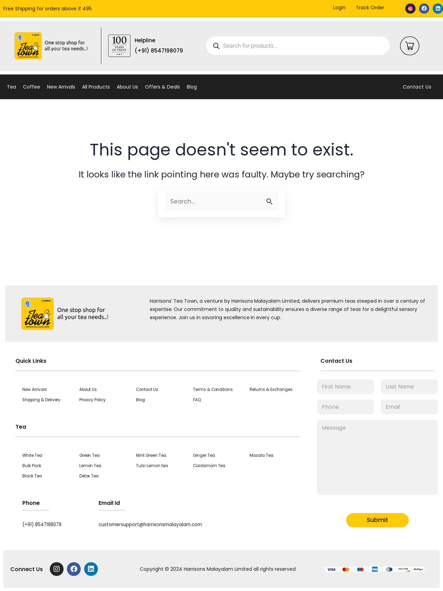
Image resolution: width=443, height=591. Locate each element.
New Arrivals (61, 86)
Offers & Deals (162, 86)
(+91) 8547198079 (43, 524)
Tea (11, 86)
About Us (127, 86)
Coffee (31, 86)
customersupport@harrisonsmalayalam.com (153, 524)
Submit (377, 520)
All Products (96, 86)
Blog (192, 86)
